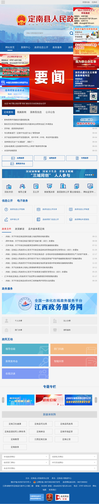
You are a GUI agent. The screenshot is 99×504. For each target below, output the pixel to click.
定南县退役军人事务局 (15, 432)
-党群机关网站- (58, 457)
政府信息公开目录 (50, 209)
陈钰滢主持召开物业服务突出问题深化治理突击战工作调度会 (28, 124)
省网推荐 (52, 158)
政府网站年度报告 (82, 219)
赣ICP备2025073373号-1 (21, 482)
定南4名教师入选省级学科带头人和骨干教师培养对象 (25, 146)
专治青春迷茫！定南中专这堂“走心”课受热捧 (22, 133)
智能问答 (59, 361)
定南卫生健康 (15, 424)
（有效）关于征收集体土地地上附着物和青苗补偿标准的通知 (28, 268)
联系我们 (52, 490)
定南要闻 (8, 112)
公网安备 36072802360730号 (48, 482)
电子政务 (22, 200)
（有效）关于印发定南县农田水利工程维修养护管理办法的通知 (29, 281)
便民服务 (67, 330)
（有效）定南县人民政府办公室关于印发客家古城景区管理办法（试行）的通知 (35, 272)
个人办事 (18, 321)
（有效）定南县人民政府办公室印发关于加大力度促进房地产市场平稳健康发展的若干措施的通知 (43, 259)
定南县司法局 (41, 424)
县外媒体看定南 (36, 229)
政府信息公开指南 (17, 209)
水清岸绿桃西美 (10, 151)
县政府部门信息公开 (51, 219)
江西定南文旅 (41, 439)
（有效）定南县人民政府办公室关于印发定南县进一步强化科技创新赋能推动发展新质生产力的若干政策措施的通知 (46, 254)
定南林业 (41, 432)
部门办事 (18, 330)
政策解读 (19, 229)
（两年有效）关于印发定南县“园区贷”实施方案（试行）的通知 (29, 241)
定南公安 (66, 439)
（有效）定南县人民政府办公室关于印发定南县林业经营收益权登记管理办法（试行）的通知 (41, 250)
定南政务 (15, 447)
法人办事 (67, 321)
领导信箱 (10, 349)
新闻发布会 (20, 164)
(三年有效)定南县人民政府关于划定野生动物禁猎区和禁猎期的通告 (31, 276)
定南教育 (15, 439)
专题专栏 (49, 387)
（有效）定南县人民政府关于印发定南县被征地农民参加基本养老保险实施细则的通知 (38, 263)
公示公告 (50, 112)
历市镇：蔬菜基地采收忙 (14, 128)
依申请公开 (14, 219)
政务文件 (6, 229)
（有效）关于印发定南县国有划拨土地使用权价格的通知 (26, 237)
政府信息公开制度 (82, 209)
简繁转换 (86, 2)
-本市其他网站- (58, 463)
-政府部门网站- (9, 463)
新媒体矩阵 (49, 414)
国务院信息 (36, 112)
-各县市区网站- (9, 468)
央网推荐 (20, 158)
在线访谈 (10, 373)
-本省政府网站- (9, 457)
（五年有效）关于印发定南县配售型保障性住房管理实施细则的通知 (31, 245)
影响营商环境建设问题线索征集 (17, 120)
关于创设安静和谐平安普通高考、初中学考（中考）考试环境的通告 (31, 137)
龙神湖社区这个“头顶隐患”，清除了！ (19, 142)
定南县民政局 (66, 424)
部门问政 (59, 349)
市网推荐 (84, 158)
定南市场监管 (66, 432)
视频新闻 (21, 112)
